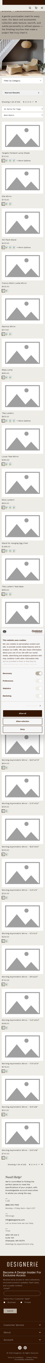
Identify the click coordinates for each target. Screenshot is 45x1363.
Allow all (22, 713)
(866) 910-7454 (12, 1205)
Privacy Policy (31, 1357)
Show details (32, 706)
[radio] (10, 1303)
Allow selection (22, 721)
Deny (22, 729)
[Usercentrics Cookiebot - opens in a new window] (32, 631)
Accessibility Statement (24, 1359)
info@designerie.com (15, 1220)
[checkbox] (22, 1303)
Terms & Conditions (15, 1357)
